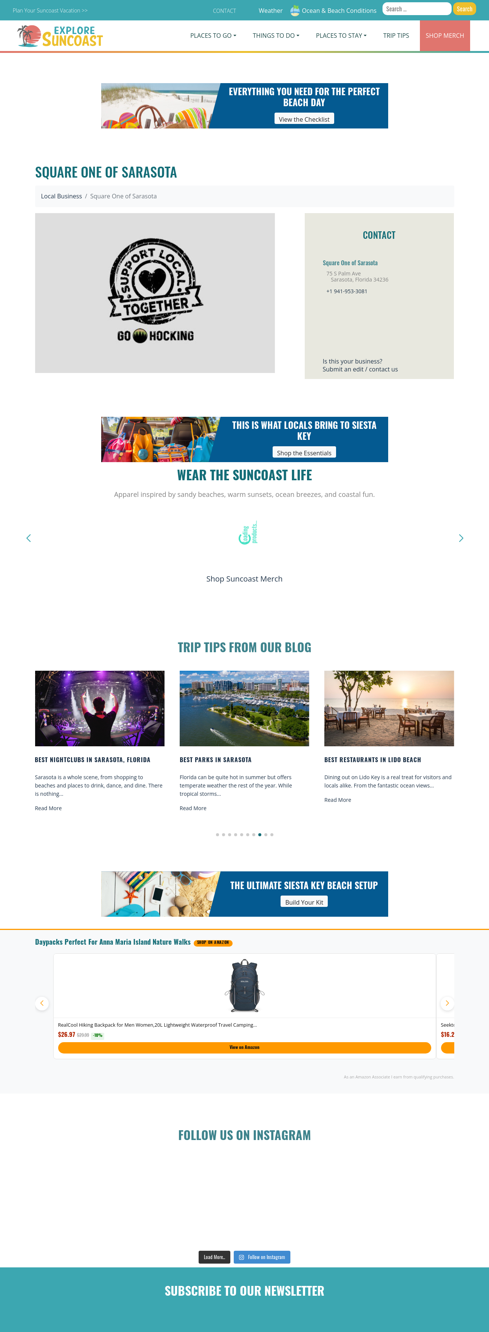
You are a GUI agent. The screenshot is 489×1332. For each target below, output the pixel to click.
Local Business (61, 196)
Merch (445, 35)
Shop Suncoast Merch (244, 579)
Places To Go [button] (210, 35)
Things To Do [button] (274, 35)
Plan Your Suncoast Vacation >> (50, 10)
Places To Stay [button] (339, 35)
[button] (217, 834)
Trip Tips (396, 35)
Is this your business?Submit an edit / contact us (360, 365)
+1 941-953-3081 (347, 291)
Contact (224, 10)
